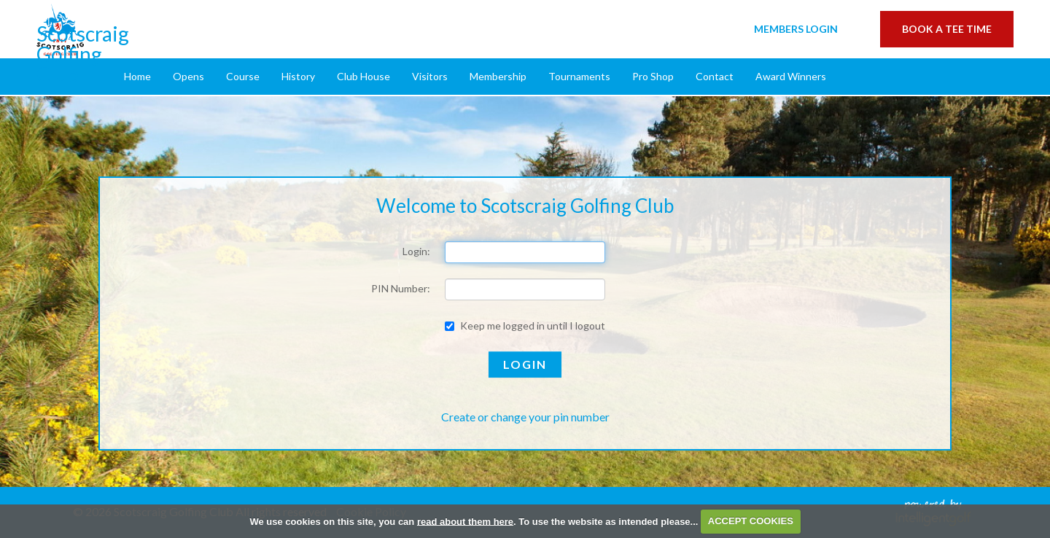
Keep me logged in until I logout (525, 325)
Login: (416, 251)
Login (796, 29)
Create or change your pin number (525, 417)
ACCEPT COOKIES (750, 520)
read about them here (465, 520)
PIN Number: (400, 288)
